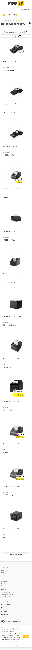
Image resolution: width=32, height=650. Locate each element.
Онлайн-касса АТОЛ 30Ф (11, 444)
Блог (2, 574)
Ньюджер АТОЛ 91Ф (9, 61)
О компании (5, 567)
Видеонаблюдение (5, 601)
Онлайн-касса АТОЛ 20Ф (11, 274)
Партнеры (3, 579)
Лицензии (3, 572)
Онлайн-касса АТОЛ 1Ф (10, 231)
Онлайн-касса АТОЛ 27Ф (11, 401)
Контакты (4, 614)
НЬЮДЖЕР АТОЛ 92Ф (10, 146)
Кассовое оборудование (7, 594)
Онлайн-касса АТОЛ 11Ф (11, 189)
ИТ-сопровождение (6, 599)
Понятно (26, 636)
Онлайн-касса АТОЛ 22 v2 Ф (12, 316)
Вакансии (3, 583)
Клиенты (3, 576)
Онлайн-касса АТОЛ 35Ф (11, 529)
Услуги (3, 589)
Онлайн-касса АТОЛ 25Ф (11, 359)
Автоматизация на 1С (6, 592)
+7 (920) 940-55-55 (24, 9)
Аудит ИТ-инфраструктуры (7, 596)
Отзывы (4, 611)
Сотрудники (4, 581)
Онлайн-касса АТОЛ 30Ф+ (11, 486)
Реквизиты (4, 585)
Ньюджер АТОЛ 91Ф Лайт (11, 104)
